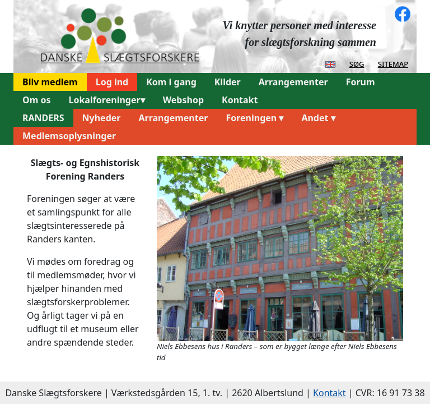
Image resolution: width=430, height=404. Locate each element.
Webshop (183, 100)
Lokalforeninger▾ (106, 100)
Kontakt (240, 100)
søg (356, 63)
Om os (36, 100)
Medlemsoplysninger (69, 136)
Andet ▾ (318, 118)
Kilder (227, 82)
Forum (360, 82)
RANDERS (43, 118)
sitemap (393, 63)
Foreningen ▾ (254, 118)
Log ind (112, 82)
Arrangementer (293, 82)
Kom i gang (171, 82)
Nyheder (101, 118)
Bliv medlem (50, 82)
